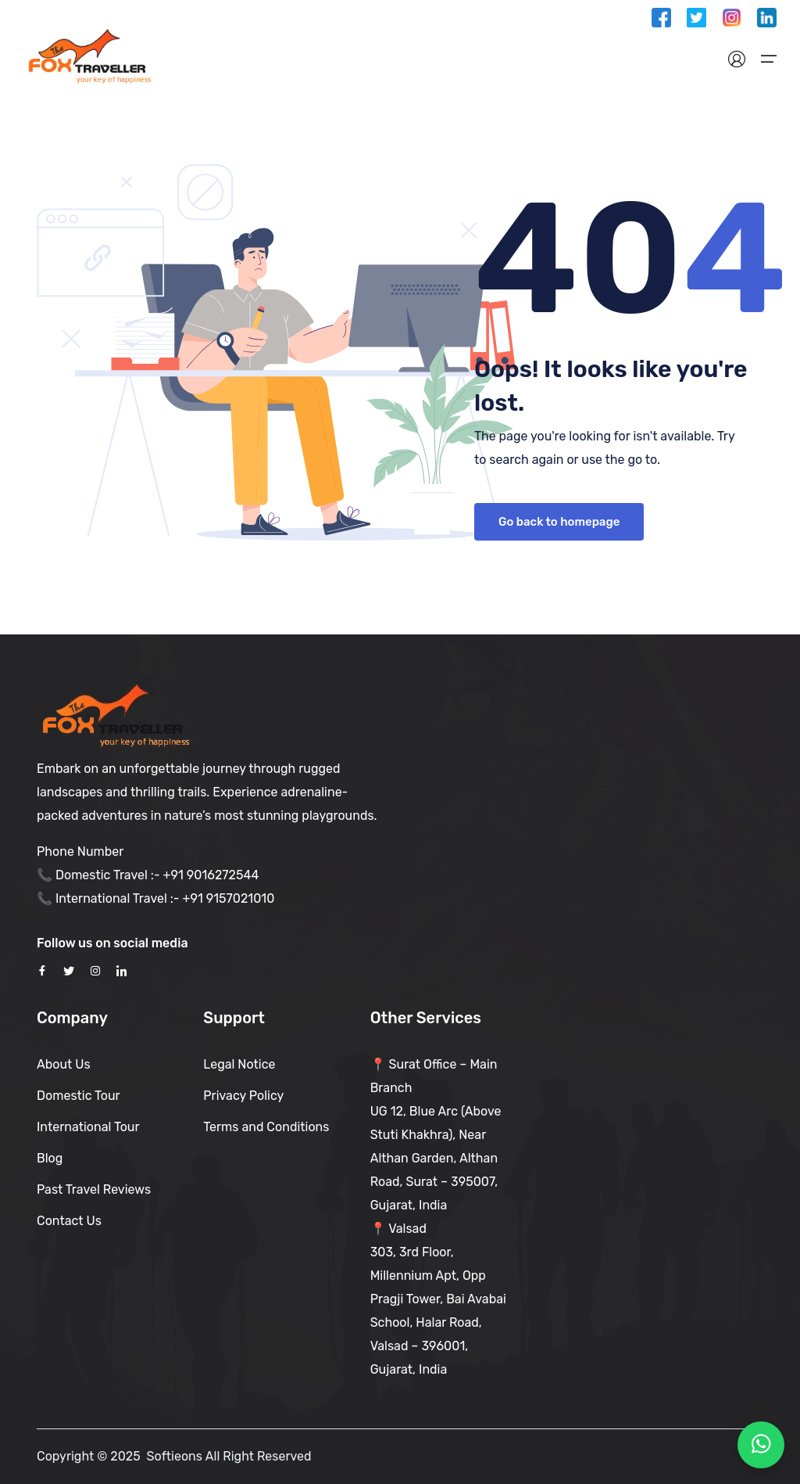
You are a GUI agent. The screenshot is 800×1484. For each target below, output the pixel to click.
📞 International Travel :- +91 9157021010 (155, 898)
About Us (64, 1064)
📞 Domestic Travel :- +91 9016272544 (148, 875)
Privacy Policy (243, 1095)
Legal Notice (239, 1064)
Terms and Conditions (266, 1126)
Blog (49, 1158)
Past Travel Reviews (94, 1189)
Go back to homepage (559, 522)
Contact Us (69, 1220)
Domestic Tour (78, 1095)
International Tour (88, 1126)
